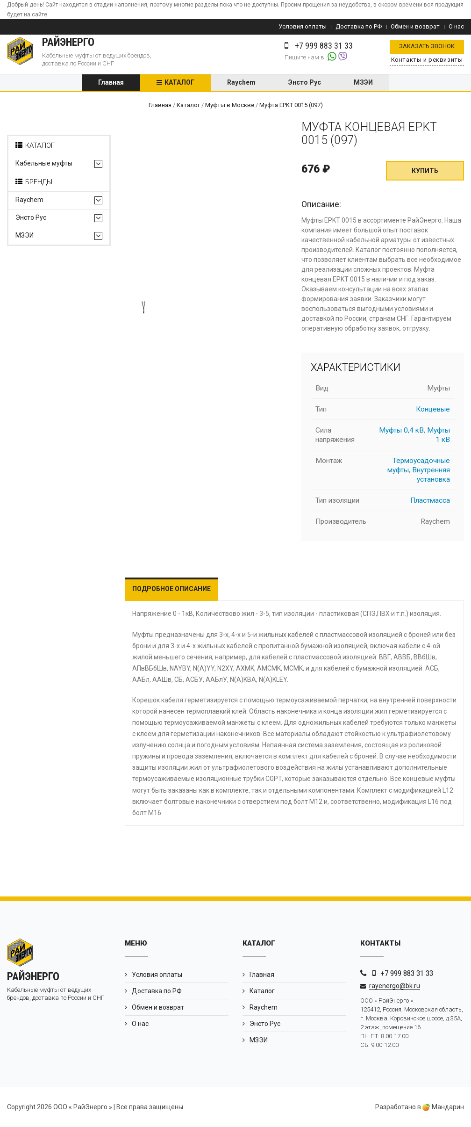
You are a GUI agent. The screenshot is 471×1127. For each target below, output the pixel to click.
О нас (456, 26)
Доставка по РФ (358, 26)
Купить (425, 171)
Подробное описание (171, 589)
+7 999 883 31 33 (406, 973)
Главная (111, 83)
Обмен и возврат (415, 26)
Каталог (179, 83)
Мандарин (443, 1107)
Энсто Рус (304, 83)
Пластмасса (430, 501)
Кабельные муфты (43, 163)
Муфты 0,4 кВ (401, 430)
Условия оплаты (302, 26)
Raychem (241, 83)
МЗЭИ (363, 83)
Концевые (433, 409)
